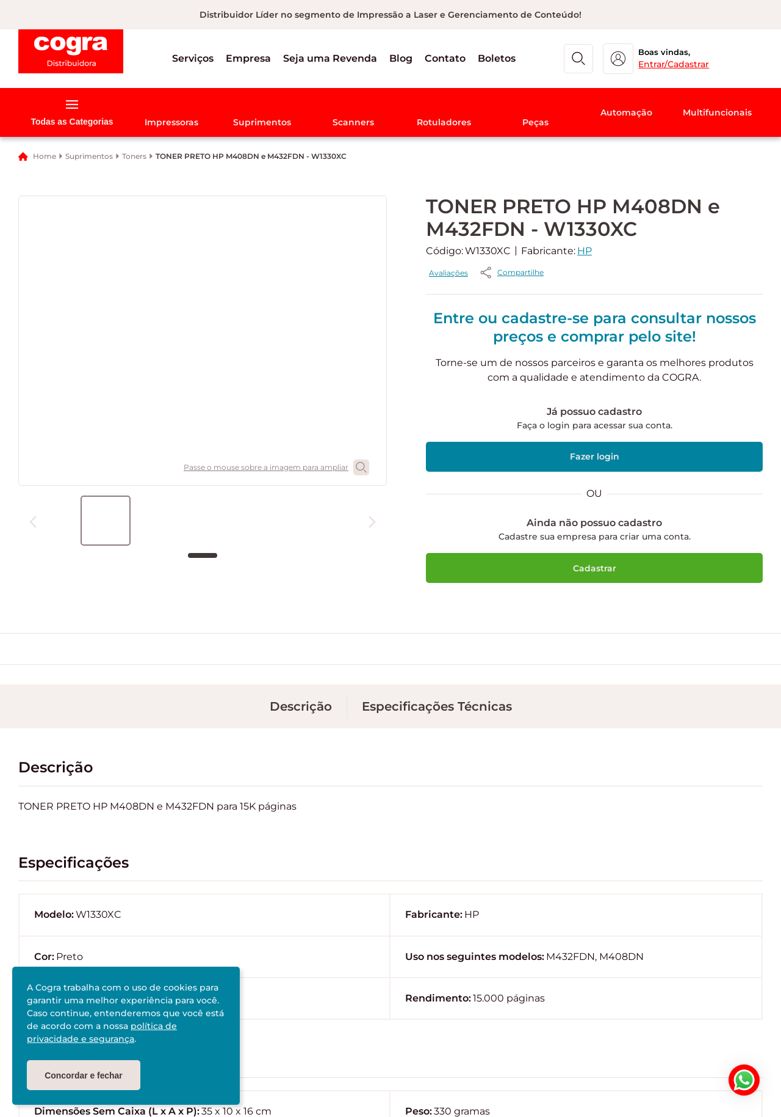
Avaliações (563, 272)
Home (44, 156)
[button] (214, 58)
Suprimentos (89, 156)
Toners (134, 156)
